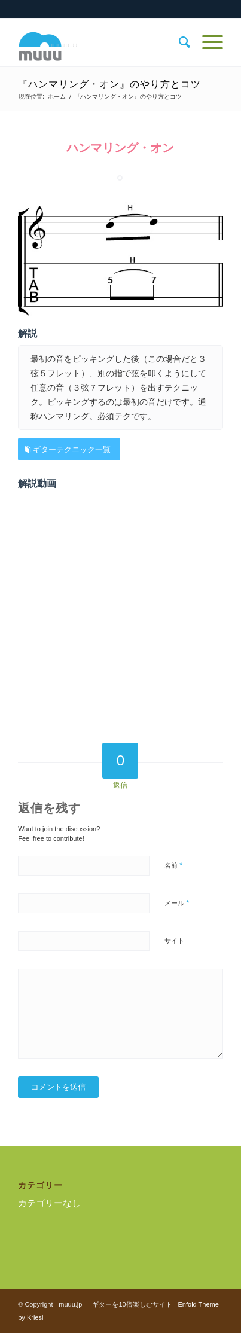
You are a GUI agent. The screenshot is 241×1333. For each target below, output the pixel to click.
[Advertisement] (120, 641)
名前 (173, 865)
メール (176, 902)
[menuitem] (178, 42)
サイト (174, 940)
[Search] (178, 42)
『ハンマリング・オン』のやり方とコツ (109, 84)
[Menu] (206, 42)
